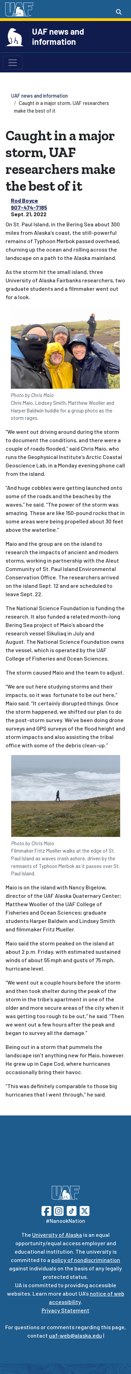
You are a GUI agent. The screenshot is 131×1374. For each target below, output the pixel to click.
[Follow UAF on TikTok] (72, 1210)
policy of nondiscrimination (85, 1259)
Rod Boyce (24, 200)
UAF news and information (58, 36)
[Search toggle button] (119, 12)
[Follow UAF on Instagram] (58, 1210)
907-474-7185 (29, 207)
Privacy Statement (65, 1310)
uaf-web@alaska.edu (75, 1335)
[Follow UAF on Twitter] (84, 1210)
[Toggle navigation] (12, 63)
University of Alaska (57, 1234)
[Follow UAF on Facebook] (46, 1210)
